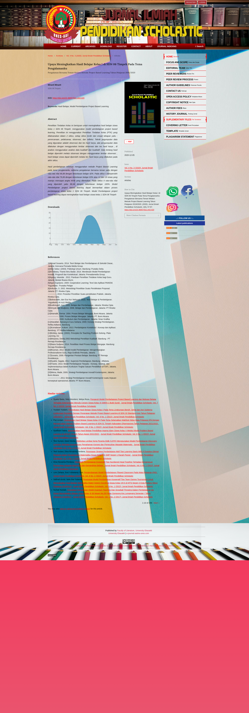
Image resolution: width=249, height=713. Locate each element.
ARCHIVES (90, 46)
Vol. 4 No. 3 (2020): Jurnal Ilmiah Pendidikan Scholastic (88, 56)
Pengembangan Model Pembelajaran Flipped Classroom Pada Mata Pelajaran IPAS (120, 472)
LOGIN (202, 2)
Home (50, 56)
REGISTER (122, 46)
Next (156, 503)
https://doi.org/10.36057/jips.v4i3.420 (68, 98)
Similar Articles (56, 393)
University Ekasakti (116, 533)
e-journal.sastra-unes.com (137, 533)
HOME (63, 46)
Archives (59, 56)
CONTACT (136, 46)
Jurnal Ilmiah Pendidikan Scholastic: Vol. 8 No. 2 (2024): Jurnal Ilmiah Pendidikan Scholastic (93, 476)
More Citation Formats (136, 215)
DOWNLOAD (106, 46)
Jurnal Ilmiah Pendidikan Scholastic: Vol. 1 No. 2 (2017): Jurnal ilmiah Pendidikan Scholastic (113, 497)
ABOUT (148, 46)
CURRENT (76, 46)
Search (199, 46)
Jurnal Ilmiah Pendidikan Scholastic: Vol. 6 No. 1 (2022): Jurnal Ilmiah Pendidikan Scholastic (104, 417)
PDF (130, 142)
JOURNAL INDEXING (167, 46)
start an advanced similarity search (75, 509)
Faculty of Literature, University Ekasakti (134, 530)
